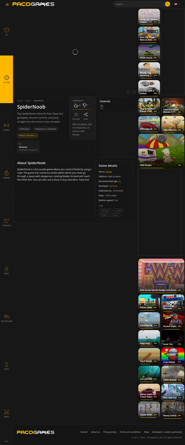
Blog (146, 432)
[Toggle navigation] (7, 5)
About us (95, 432)
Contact (84, 432)
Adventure (105, 210)
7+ (120, 181)
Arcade (118, 210)
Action (109, 171)
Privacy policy (109, 432)
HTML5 (104, 215)
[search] (167, 4)
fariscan (114, 186)
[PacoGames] (36, 432)
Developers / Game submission (167, 432)
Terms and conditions (130, 432)
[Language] (177, 4)
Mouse (115, 215)
